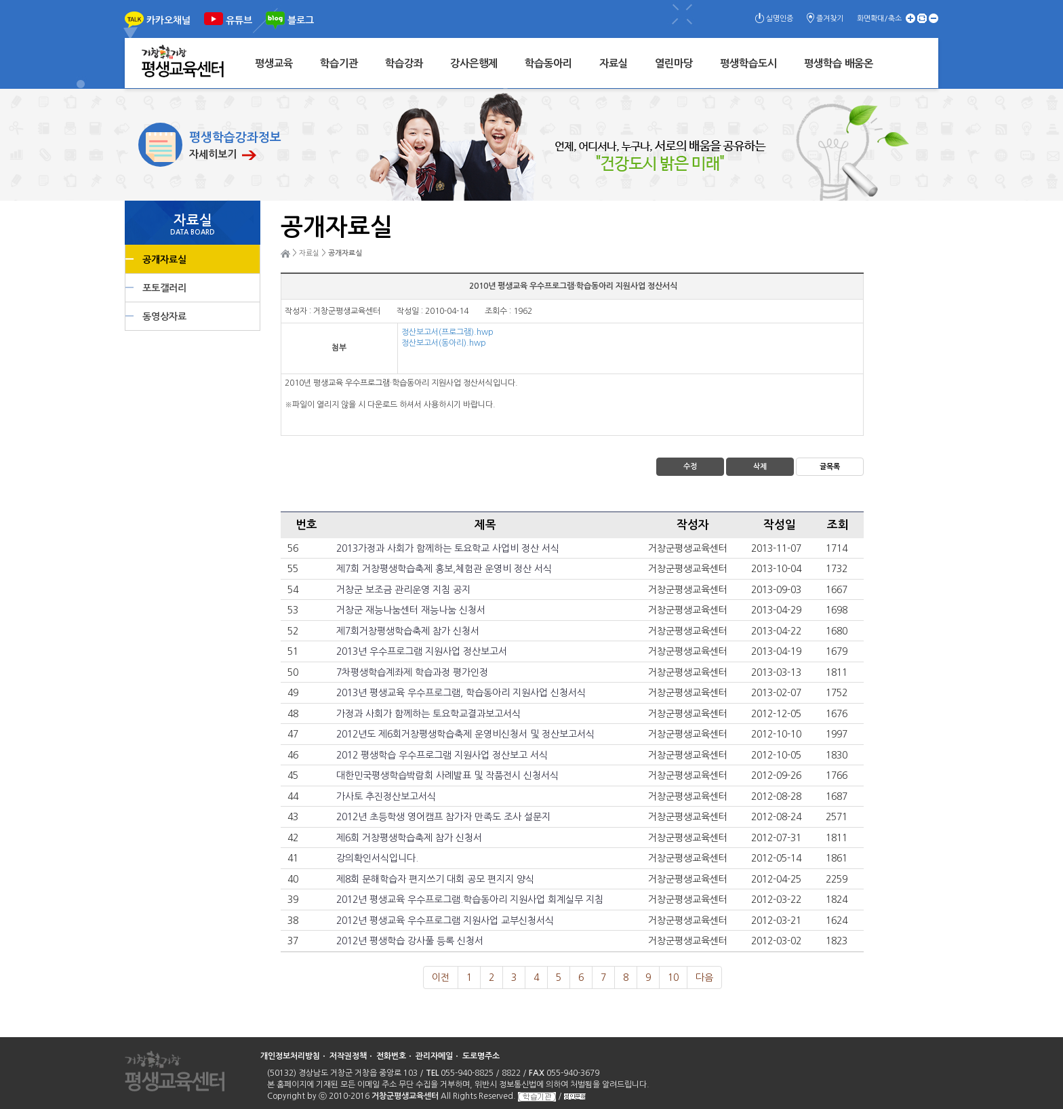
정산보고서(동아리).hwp (443, 343)
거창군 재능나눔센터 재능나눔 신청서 (410, 610)
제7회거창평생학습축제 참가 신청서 (407, 631)
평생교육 (274, 63)
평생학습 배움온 (838, 63)
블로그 (300, 20)
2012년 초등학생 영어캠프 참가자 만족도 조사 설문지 (443, 817)
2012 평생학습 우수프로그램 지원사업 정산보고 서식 (442, 755)
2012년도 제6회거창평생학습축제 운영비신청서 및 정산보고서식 (465, 734)
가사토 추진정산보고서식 (386, 796)
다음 (704, 977)
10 (673, 977)
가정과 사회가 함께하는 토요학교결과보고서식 (428, 714)
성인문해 (575, 1096)
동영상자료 (164, 316)
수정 (690, 466)
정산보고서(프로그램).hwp (447, 332)
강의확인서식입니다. (377, 858)
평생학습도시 (748, 63)
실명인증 (779, 18)
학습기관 (339, 63)
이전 (440, 977)
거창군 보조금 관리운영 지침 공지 (403, 589)
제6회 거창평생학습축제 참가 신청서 (409, 838)
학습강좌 (404, 63)
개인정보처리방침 (290, 1056)
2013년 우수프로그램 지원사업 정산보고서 (421, 651)
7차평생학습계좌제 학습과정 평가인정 (412, 672)
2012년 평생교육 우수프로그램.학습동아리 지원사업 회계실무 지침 (469, 899)
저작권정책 (348, 1056)
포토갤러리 (164, 288)
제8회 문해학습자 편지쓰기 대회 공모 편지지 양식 (435, 879)
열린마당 (674, 63)
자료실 (613, 63)
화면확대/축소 (879, 18)
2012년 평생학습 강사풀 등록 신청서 (409, 941)
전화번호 (391, 1056)
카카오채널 (168, 20)
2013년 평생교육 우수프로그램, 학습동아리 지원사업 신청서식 (461, 693)
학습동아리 (548, 63)
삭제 (760, 466)
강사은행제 (474, 63)
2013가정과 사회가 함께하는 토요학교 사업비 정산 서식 (447, 548)
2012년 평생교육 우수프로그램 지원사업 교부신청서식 (445, 920)
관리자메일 (434, 1056)
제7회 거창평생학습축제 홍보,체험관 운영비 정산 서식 (444, 568)
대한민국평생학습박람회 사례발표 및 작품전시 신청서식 (447, 775)
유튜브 (239, 20)
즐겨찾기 (829, 18)
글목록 (830, 466)
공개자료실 (164, 259)
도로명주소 (481, 1056)
